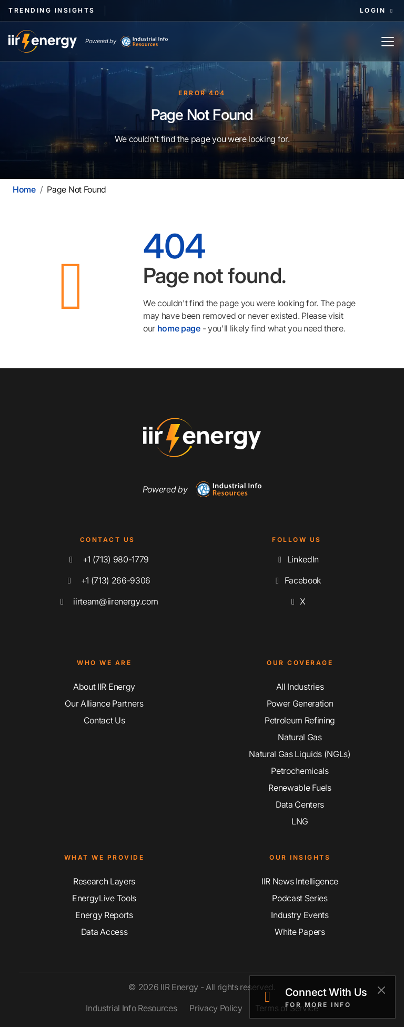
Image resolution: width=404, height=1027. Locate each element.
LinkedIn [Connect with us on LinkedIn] (297, 559)
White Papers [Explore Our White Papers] (300, 932)
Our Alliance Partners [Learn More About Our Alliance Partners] (104, 703)
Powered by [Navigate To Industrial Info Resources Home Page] (202, 489)
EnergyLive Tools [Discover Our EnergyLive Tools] (104, 898)
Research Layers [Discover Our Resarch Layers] (104, 881)
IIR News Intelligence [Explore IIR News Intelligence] (299, 881)
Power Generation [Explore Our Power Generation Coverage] (300, 703)
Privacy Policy (216, 1008)
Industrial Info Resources (131, 1008)
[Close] (381, 989)
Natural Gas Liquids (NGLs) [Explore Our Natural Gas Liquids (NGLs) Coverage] (300, 754)
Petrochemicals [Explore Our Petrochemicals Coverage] (300, 771)
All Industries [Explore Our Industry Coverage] (300, 686)
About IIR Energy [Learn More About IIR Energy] (104, 686)
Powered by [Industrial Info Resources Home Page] (126, 41)
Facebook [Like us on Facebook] (296, 580)
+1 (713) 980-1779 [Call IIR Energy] (107, 559)
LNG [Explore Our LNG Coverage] (299, 821)
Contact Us (104, 720)
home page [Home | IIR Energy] (178, 328)
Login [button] (378, 10)
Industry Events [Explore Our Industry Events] (299, 915)
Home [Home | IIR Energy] (24, 189)
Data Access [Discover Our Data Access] (104, 932)
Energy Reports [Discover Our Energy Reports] (104, 915)
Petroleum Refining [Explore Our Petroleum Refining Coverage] (300, 720)
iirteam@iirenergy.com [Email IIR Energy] (107, 601)
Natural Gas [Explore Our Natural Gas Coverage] (299, 737)
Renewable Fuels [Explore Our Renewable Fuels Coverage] (299, 787)
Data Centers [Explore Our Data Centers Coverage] (300, 804)
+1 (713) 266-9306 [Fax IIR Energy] (107, 580)
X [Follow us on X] (297, 601)
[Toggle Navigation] (387, 41)
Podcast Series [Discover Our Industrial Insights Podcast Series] (300, 898)
